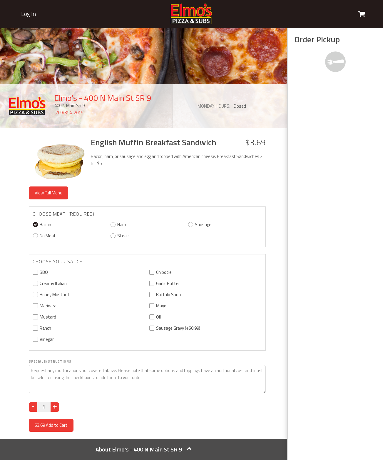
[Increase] (55, 407)
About (144, 449)
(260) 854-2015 (68, 112)
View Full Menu (48, 192)
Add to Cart (51, 425)
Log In (28, 13)
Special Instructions (50, 361)
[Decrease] (33, 407)
